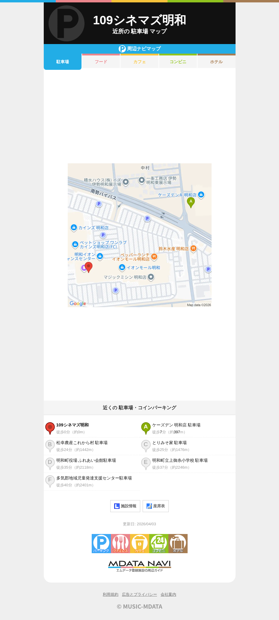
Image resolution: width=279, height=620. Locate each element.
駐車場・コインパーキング (101, 543)
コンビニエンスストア (158, 543)
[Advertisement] (140, 117)
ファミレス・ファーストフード (120, 543)
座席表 (156, 506)
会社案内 (168, 594)
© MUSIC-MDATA (139, 606)
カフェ (139, 61)
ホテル (216, 61)
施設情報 (125, 506)
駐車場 (62, 61)
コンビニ (178, 61)
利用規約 (110, 594)
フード (101, 61)
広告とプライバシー (139, 594)
